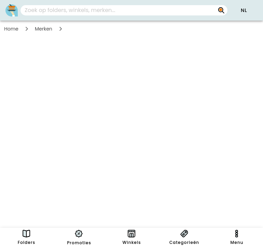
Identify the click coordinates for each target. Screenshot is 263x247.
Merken (43, 28)
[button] (244, 10)
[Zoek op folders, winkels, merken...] (118, 10)
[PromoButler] (11, 10)
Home (11, 28)
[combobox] (124, 10)
